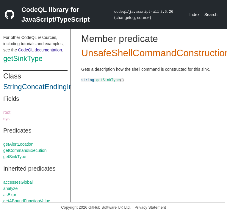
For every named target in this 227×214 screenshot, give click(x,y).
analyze (10, 188)
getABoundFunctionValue (26, 201)
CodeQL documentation (40, 50)
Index (194, 14)
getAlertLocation (18, 144)
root (6, 112)
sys (6, 118)
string (87, 79)
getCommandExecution (25, 150)
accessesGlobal (18, 182)
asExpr (9, 194)
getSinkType (23, 58)
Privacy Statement (150, 207)
